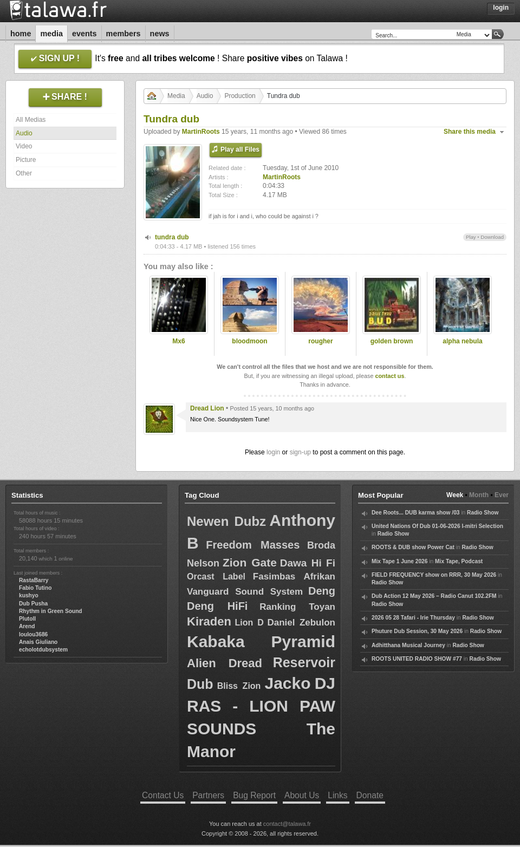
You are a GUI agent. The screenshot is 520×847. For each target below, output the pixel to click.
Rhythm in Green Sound (50, 611)
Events (84, 33)
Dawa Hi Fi (307, 563)
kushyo (28, 595)
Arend (27, 626)
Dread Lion (207, 408)
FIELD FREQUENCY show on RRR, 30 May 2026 (434, 575)
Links (337, 795)
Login (501, 7)
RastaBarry (33, 580)
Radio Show (482, 513)
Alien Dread (224, 663)
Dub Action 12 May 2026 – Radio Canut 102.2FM (434, 596)
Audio (24, 133)
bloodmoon (249, 341)
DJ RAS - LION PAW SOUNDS (261, 706)
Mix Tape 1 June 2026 (399, 561)
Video (24, 146)
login (273, 452)
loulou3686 (33, 634)
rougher (320, 341)
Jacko (287, 683)
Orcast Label (216, 576)
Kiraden (209, 621)
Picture (26, 160)
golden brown (391, 341)
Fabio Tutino (35, 588)
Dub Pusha (33, 604)
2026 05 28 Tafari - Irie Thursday (413, 618)
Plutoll (27, 619)
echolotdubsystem (43, 650)
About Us (301, 795)
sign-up (300, 452)
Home (20, 33)
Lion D (249, 622)
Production (239, 96)
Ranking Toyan (297, 607)
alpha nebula (462, 341)
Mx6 (178, 341)
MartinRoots (201, 131)
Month (479, 495)
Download (492, 237)
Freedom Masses (253, 545)
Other (24, 173)
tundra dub (172, 237)
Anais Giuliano (38, 642)
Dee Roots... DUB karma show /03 (415, 513)
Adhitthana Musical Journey (408, 645)
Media (51, 33)
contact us (389, 376)
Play (471, 237)
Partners (208, 795)
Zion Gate (250, 562)
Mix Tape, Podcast (459, 561)
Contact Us (163, 795)
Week (454, 495)
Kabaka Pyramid (261, 641)
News (160, 33)
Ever (502, 495)
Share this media (470, 131)
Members (123, 33)
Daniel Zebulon (301, 622)
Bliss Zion (239, 685)
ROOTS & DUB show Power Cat (413, 547)
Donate (370, 795)
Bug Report (254, 795)
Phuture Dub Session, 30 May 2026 (417, 631)
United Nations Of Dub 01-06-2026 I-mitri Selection (437, 526)
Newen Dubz (226, 521)
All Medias (31, 119)
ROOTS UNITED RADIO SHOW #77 (417, 659)
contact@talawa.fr (287, 823)
